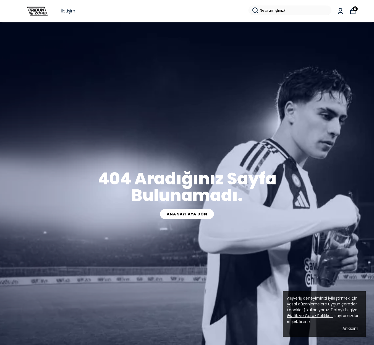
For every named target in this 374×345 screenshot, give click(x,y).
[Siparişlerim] (340, 11)
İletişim (68, 11)
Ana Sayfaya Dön (187, 214)
